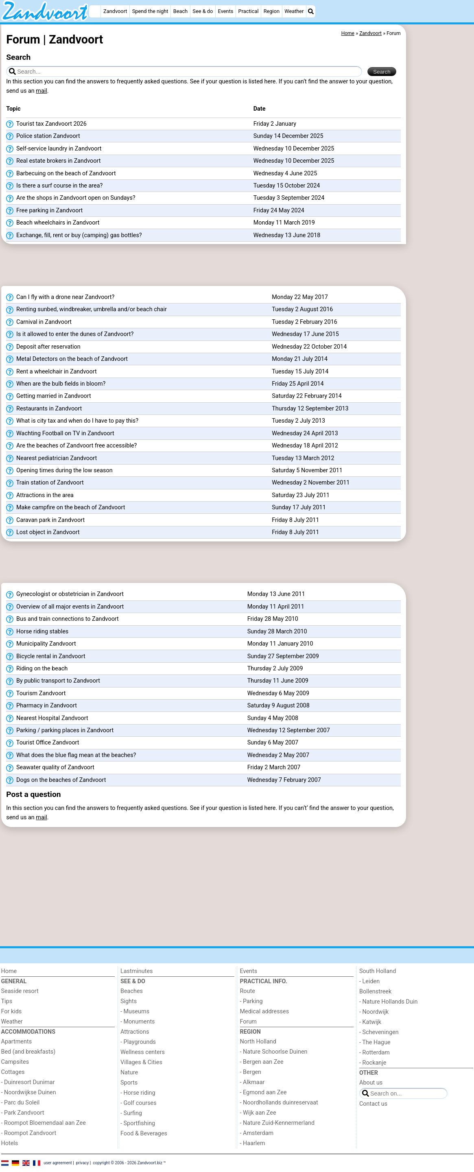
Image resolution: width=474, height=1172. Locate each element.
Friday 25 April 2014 (297, 383)
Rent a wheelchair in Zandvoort (51, 371)
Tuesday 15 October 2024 (286, 185)
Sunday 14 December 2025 (288, 136)
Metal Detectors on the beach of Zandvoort (67, 359)
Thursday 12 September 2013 (310, 408)
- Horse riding (137, 1092)
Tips (7, 1001)
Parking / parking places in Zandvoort (60, 730)
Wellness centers (142, 1052)
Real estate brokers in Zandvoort (53, 161)
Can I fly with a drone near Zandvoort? (60, 297)
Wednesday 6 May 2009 (278, 693)
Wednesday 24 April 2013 (305, 433)
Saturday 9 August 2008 (278, 705)
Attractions (134, 1031)
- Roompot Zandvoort (29, 1133)
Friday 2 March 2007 (274, 767)
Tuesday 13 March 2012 (303, 458)
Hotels (9, 1143)
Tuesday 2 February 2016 (304, 322)
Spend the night (150, 11)
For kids (11, 1011)
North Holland (258, 1041)
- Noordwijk (374, 1011)
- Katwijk (370, 1022)
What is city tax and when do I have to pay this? (72, 421)
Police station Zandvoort (43, 136)
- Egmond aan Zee (263, 1092)
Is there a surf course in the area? (54, 186)
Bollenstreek (375, 991)
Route (247, 991)
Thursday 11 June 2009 (277, 680)
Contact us (373, 1103)
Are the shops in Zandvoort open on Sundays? (70, 198)
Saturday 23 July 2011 (301, 495)
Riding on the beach (37, 668)
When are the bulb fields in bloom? (55, 384)
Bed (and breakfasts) (28, 1051)
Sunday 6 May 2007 (272, 742)
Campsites (15, 1062)
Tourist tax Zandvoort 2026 (46, 124)
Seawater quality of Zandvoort (50, 767)
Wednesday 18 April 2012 (305, 445)
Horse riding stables (37, 631)
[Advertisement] (440, 211)
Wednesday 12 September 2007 (288, 730)
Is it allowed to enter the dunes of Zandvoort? (69, 334)
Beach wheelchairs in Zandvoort (52, 223)
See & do (202, 11)
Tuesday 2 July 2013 (298, 420)
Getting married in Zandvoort (48, 396)
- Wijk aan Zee (258, 1112)
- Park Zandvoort (22, 1112)
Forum (248, 1021)
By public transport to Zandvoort (53, 681)
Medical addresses (264, 1011)
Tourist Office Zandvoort (42, 742)
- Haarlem (252, 1143)
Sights (128, 1001)
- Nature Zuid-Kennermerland (277, 1123)
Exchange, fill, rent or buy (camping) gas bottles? (74, 235)
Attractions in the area (40, 495)
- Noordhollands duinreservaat (279, 1102)
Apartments (16, 1041)
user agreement (58, 1163)
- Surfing (131, 1113)
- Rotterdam (374, 1052)
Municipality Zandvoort (41, 644)
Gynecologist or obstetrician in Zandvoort (65, 594)
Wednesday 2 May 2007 (278, 755)
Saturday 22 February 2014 (307, 396)
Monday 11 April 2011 (275, 606)
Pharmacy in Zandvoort (41, 705)
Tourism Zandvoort (36, 693)
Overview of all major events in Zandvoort (65, 607)
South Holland (377, 971)
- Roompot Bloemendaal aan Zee (43, 1123)
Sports (129, 1082)
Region (272, 11)
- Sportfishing (137, 1123)
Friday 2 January (274, 123)
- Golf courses (138, 1103)
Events (226, 11)
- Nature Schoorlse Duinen (274, 1051)
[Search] (310, 11)
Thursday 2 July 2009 (275, 668)
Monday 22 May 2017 (300, 297)
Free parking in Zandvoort (44, 210)
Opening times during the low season (59, 470)
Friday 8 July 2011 (295, 520)
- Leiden (369, 981)
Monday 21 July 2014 (300, 359)
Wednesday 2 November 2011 (310, 482)
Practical (248, 11)
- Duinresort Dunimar (28, 1082)
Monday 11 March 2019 (284, 222)
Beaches (131, 991)
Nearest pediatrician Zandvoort (51, 458)
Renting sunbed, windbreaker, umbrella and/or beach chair (86, 309)
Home (9, 971)
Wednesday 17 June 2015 (305, 334)
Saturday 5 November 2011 (307, 470)
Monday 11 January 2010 (280, 643)
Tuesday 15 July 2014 (300, 371)
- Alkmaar (252, 1082)
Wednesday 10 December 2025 (293, 148)
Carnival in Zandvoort (39, 322)
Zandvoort (115, 11)
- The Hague (375, 1042)
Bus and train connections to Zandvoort (62, 619)
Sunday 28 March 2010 (277, 631)
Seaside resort (20, 991)
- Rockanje (372, 1062)
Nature (129, 1072)
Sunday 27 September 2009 (283, 656)
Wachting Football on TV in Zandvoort (60, 433)
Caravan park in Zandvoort (45, 520)
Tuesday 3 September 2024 (289, 197)
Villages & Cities (141, 1062)
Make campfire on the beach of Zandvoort (65, 507)
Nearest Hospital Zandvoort (47, 718)
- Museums (134, 1011)
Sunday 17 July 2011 (299, 507)
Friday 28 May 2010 (272, 618)
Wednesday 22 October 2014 (309, 346)
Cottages (13, 1072)
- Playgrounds (138, 1042)
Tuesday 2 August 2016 (302, 309)
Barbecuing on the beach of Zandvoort (61, 173)
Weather (294, 11)
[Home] (94, 11)
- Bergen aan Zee (262, 1062)
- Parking (251, 1001)
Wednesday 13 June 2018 (287, 235)
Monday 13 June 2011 (276, 594)
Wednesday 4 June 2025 (285, 173)
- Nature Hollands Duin (388, 1001)
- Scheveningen (379, 1032)
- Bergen (251, 1072)
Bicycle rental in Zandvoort (45, 656)
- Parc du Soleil (20, 1102)
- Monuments (137, 1021)
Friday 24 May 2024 (278, 210)
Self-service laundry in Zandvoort (53, 149)
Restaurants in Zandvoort (44, 408)
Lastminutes (136, 971)
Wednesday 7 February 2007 (284, 780)
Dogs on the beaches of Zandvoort (56, 780)
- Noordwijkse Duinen (28, 1092)
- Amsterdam (257, 1133)
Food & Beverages (143, 1133)
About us (370, 1082)
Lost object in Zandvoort (42, 532)
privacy (82, 1163)
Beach (180, 11)
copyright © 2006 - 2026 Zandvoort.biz (127, 1163)
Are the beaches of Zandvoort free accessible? (71, 446)
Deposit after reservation (43, 347)
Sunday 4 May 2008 (272, 718)
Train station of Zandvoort (44, 483)
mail (41, 90)
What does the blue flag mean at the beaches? (71, 755)
